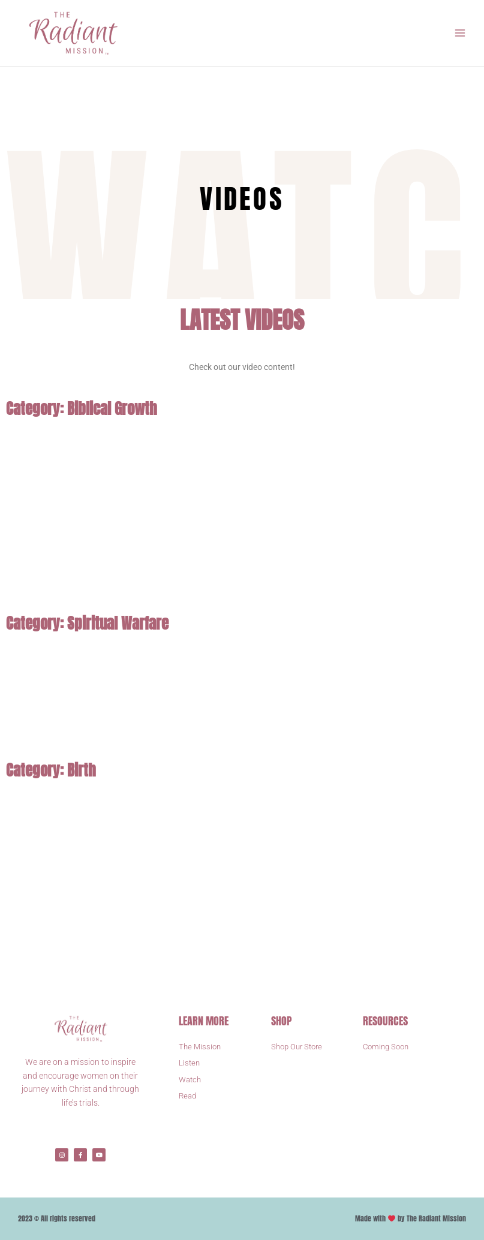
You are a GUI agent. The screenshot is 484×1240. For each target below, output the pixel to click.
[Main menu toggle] (460, 33)
